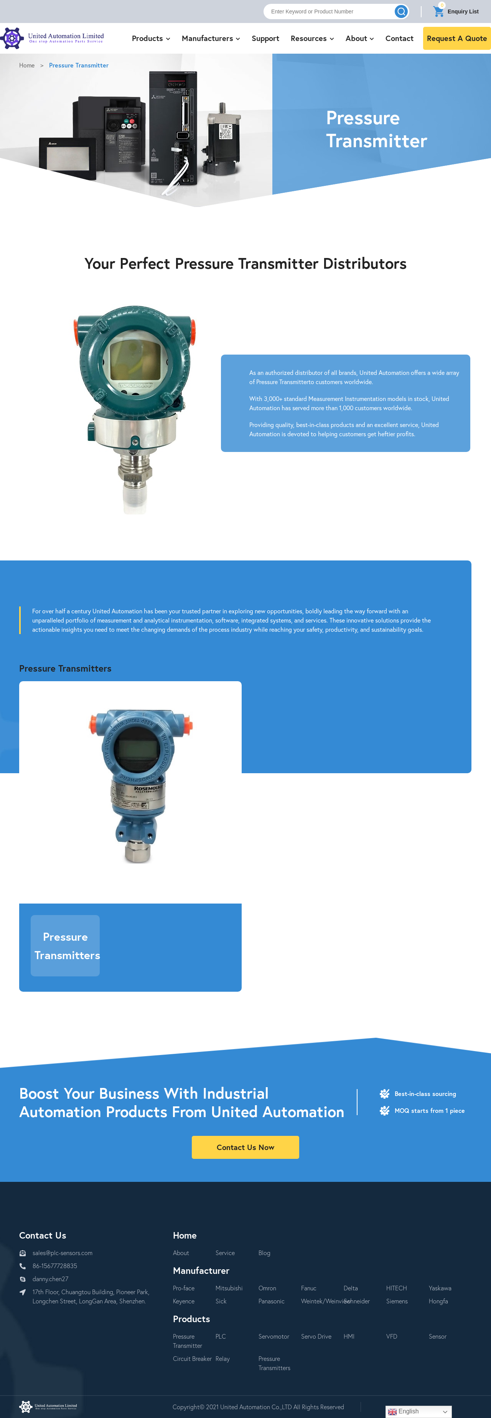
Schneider (357, 1301)
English (403, 1411)
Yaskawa (440, 1288)
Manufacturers (211, 38)
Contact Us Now (245, 1147)
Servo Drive (316, 1336)
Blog (264, 1253)
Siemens (397, 1301)
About (360, 38)
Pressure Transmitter (79, 65)
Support (265, 38)
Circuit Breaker (192, 1358)
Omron (267, 1288)
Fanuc (308, 1288)
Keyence (183, 1301)
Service (225, 1253)
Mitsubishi (229, 1288)
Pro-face (183, 1288)
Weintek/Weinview (326, 1301)
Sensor (438, 1336)
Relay (223, 1358)
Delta (351, 1288)
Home (27, 65)
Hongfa (438, 1301)
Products (151, 38)
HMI (349, 1336)
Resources (312, 38)
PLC (221, 1336)
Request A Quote (457, 38)
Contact (400, 38)
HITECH (396, 1288)
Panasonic (272, 1301)
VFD (391, 1336)
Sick (221, 1301)
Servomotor (274, 1336)
